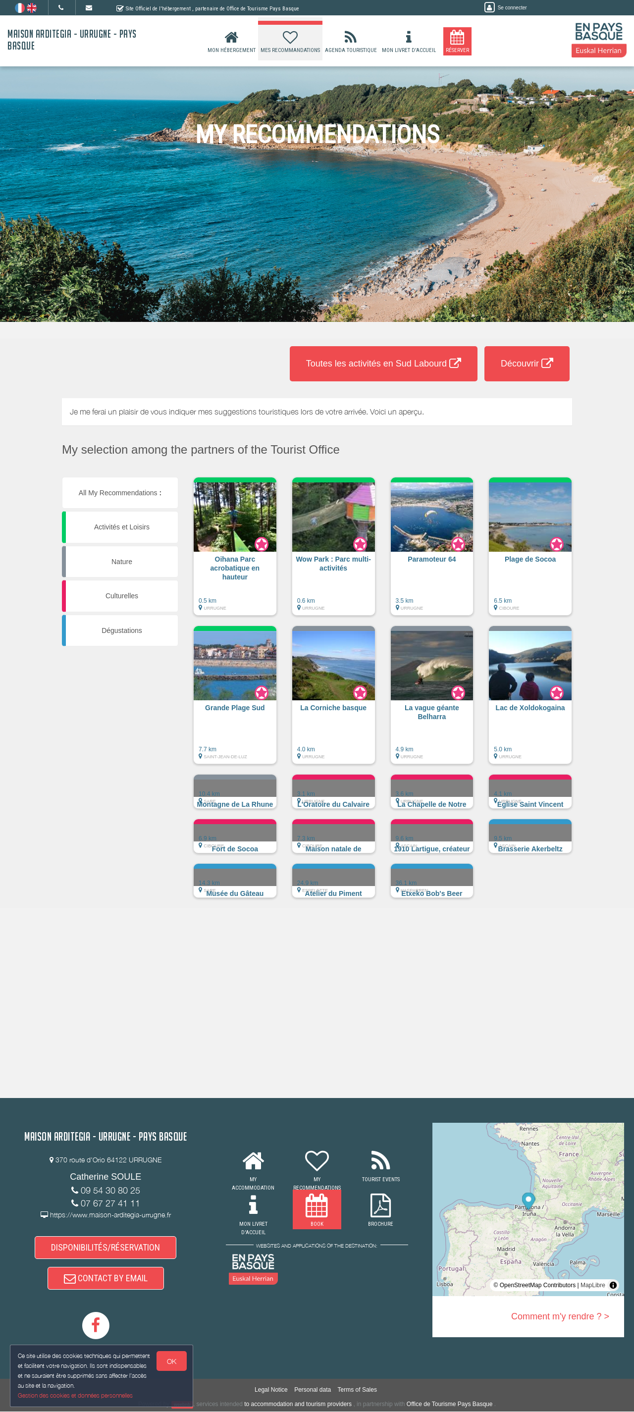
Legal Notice (271, 1389)
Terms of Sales (357, 1389)
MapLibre (593, 1285)
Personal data (312, 1389)
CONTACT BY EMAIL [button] (106, 1278)
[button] (235, 551)
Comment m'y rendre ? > (560, 1316)
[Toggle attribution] (613, 1285)
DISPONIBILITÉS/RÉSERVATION (105, 1248)
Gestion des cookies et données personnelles (75, 1395)
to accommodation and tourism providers (298, 1404)
